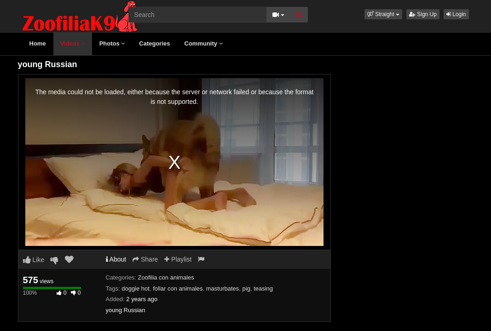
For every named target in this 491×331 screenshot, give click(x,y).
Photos (112, 43)
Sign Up (423, 14)
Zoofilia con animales (166, 277)
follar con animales (177, 288)
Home (37, 43)
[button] (383, 14)
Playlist (177, 259)
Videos (72, 43)
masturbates (222, 288)
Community (204, 43)
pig (246, 288)
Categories (154, 43)
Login (456, 14)
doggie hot (135, 288)
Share (145, 259)
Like (34, 259)
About (116, 259)
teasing (263, 288)
